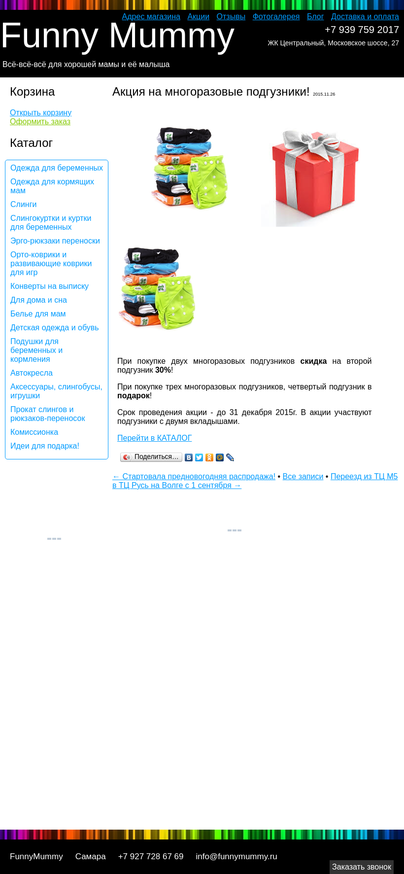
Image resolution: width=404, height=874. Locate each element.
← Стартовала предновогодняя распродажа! (193, 476)
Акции (198, 16)
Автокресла (31, 373)
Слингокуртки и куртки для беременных (51, 222)
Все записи (303, 476)
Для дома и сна (38, 300)
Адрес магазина (151, 16)
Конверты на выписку (49, 286)
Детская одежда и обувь (54, 327)
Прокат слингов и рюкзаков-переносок (47, 413)
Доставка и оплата (365, 16)
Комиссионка (34, 432)
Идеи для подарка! (44, 446)
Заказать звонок (361, 867)
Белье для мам (38, 314)
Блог (315, 16)
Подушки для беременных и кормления (36, 350)
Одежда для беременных (56, 168)
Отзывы (231, 16)
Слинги (23, 204)
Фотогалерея (276, 16)
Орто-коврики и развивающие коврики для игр (51, 263)
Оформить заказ (40, 121)
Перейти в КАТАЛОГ (154, 438)
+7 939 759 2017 (362, 29)
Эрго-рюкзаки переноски (55, 241)
